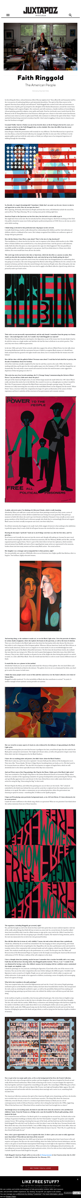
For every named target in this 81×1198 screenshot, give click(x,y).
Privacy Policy (11, 1196)
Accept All (77, 1193)
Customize (68, 1193)
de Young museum (46, 1155)
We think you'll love (40, 1168)
